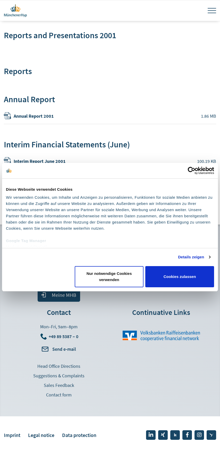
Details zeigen (191, 257)
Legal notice (41, 435)
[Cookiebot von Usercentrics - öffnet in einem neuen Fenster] (191, 170)
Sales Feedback (59, 385)
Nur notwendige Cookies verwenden (109, 276)
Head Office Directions (58, 366)
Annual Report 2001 (34, 116)
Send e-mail (64, 349)
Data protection (79, 435)
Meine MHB (64, 295)
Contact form (59, 395)
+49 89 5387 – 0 (63, 336)
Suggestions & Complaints (58, 376)
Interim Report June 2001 (40, 161)
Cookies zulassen (180, 276)
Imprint (12, 435)
